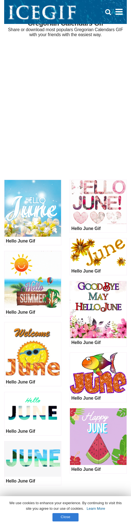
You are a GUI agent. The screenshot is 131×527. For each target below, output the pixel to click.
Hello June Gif (20, 241)
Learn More (96, 508)
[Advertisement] (65, 108)
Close (65, 517)
